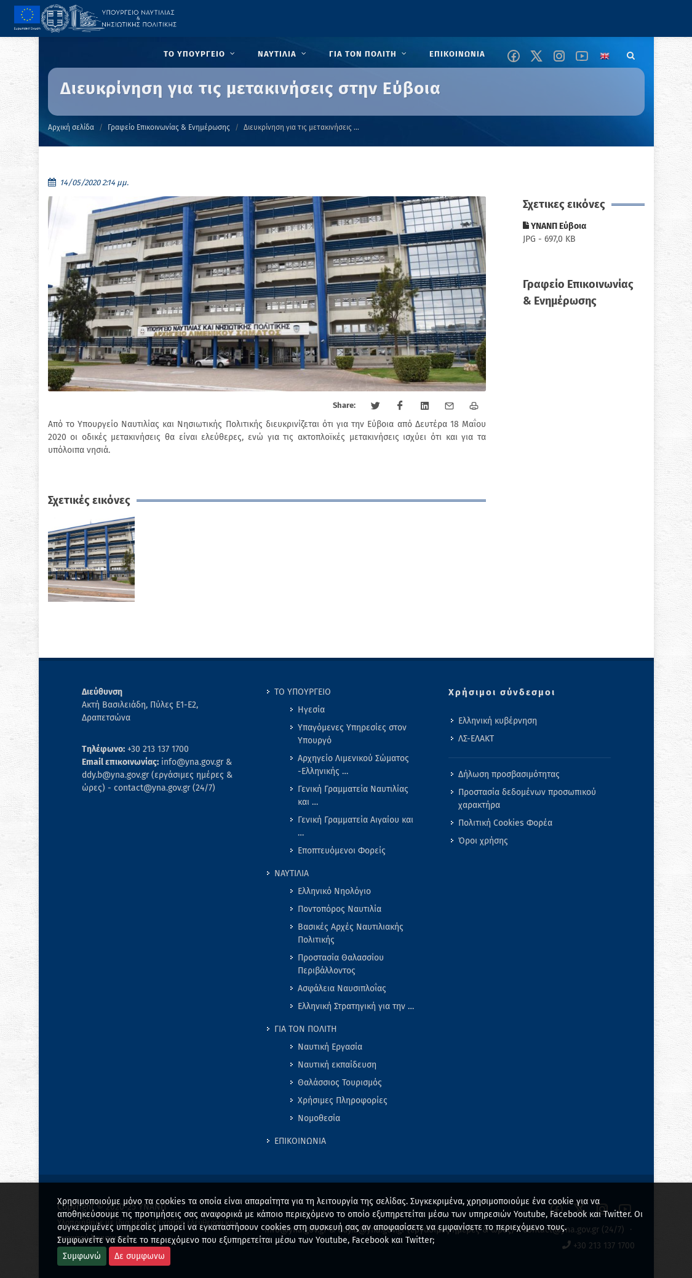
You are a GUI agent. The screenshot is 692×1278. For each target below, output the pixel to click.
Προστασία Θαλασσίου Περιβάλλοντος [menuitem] (341, 964)
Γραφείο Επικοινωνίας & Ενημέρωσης (169, 127)
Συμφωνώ (82, 1256)
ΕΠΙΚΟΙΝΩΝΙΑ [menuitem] (300, 1141)
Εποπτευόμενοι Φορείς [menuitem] (342, 850)
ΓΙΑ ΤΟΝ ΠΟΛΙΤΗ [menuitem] (305, 1029)
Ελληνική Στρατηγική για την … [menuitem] (356, 1006)
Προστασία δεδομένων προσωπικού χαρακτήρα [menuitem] (527, 798)
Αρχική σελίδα (71, 127)
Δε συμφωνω (139, 1256)
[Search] (631, 53)
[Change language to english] (604, 56)
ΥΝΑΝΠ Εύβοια (554, 226)
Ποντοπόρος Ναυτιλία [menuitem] (339, 909)
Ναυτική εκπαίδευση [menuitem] (337, 1065)
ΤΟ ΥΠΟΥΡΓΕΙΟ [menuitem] (302, 692)
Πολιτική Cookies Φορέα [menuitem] (505, 823)
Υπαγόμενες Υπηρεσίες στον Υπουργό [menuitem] (352, 734)
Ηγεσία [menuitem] (311, 710)
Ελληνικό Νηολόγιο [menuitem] (334, 891)
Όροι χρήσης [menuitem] (483, 841)
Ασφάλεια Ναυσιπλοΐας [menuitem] (342, 988)
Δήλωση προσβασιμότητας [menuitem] (509, 774)
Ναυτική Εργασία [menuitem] (330, 1047)
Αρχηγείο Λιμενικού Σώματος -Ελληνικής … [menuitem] (353, 765)
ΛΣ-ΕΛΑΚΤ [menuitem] (476, 738)
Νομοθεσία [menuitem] (319, 1118)
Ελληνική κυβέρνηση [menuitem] (497, 721)
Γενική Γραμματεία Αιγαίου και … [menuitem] (355, 826)
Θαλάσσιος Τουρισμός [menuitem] (340, 1082)
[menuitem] (200, 54)
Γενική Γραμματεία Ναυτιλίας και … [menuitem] (353, 795)
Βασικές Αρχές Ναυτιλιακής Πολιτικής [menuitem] (351, 933)
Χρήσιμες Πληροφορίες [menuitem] (343, 1100)
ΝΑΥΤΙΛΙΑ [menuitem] (291, 873)
